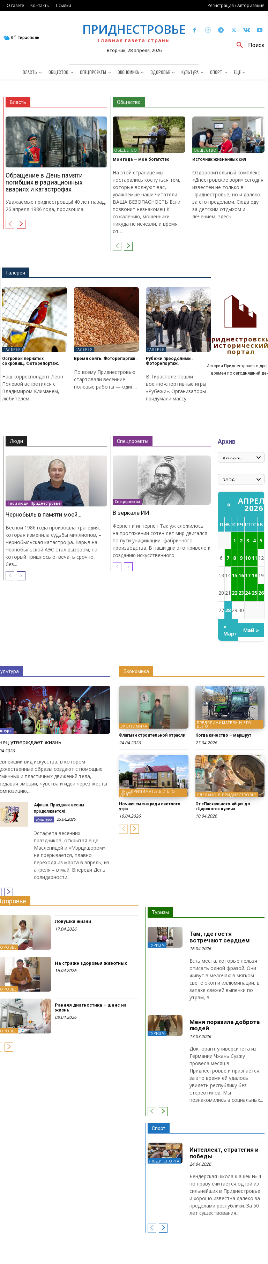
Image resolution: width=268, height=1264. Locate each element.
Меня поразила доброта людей (224, 1025)
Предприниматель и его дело (224, 724)
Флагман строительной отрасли (152, 735)
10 (248, 558)
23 (241, 592)
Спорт (158, 1128)
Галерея (15, 273)
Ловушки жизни (73, 921)
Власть (18, 102)
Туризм (160, 912)
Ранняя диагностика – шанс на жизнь (91, 1007)
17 (248, 575)
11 (254, 558)
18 (254, 575)
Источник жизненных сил (219, 159)
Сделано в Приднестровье (227, 794)
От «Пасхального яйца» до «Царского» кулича (222, 806)
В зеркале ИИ (131, 512)
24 (248, 592)
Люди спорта (164, 1161)
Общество (129, 102)
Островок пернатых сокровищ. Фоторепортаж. (30, 361)
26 (261, 592)
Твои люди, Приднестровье (34, 503)
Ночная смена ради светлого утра (149, 806)
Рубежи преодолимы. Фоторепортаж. (169, 361)
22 (234, 592)
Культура (44, 819)
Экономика (136, 671)
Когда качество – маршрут (223, 735)
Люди (16, 441)
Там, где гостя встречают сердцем (219, 937)
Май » (251, 630)
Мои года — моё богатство (141, 159)
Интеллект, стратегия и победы (224, 1153)
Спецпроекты (132, 441)
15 (234, 575)
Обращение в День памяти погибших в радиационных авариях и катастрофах (44, 182)
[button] (248, 45)
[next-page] (21, 224)
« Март (230, 630)
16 (241, 575)
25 (254, 592)
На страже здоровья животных (91, 963)
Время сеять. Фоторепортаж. (105, 358)
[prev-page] (10, 224)
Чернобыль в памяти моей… (43, 514)
